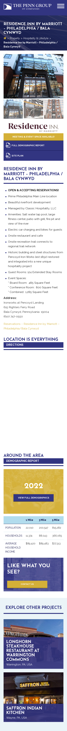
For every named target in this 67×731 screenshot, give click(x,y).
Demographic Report (22, 461)
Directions (14, 344)
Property (15, 38)
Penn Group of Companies (27, 8)
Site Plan (17, 155)
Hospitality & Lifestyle (35, 38)
